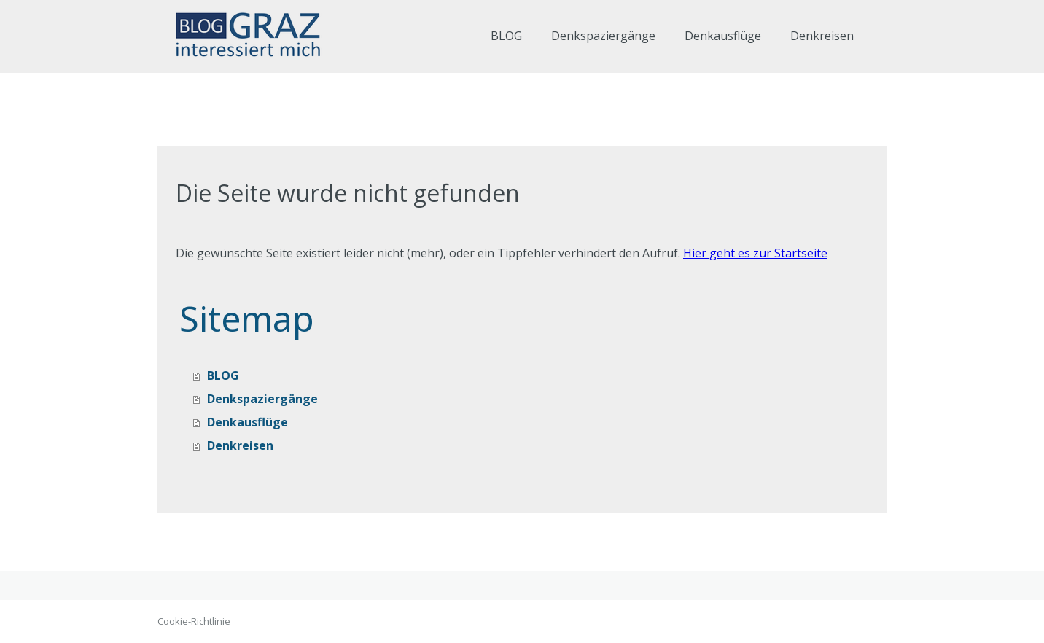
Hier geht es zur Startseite (755, 253)
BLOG (506, 36)
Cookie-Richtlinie (193, 621)
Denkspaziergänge (603, 36)
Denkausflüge (723, 36)
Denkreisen (822, 36)
